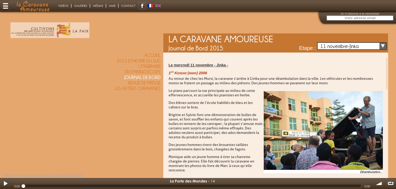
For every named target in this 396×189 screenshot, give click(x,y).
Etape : (307, 48)
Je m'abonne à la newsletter (359, 13)
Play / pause (5, 183)
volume (379, 183)
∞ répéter (390, 183)
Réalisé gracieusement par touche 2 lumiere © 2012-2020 (43, 175)
